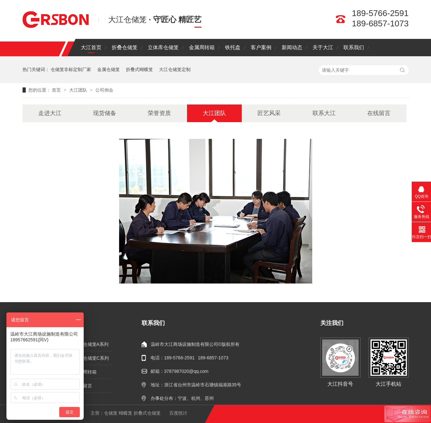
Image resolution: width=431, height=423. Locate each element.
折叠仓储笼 (124, 47)
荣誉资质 (159, 113)
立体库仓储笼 (163, 47)
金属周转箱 (202, 47)
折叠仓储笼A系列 (91, 344)
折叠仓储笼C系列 (91, 358)
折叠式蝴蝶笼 (139, 69)
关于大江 (323, 47)
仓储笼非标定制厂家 (71, 69)
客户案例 (261, 47)
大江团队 (79, 90)
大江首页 (91, 47)
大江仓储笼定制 (175, 69)
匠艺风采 (269, 113)
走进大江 (49, 113)
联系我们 (353, 47)
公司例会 (104, 90)
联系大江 (324, 113)
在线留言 (378, 113)
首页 (57, 90)
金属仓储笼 (108, 69)
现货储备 (104, 113)
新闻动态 (292, 47)
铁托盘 (232, 47)
